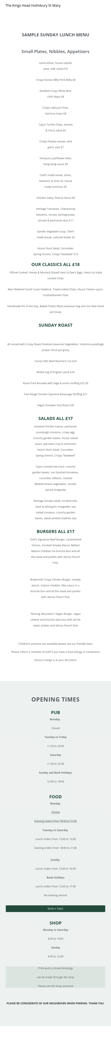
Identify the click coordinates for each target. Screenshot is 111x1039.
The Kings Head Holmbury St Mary (33, 5)
